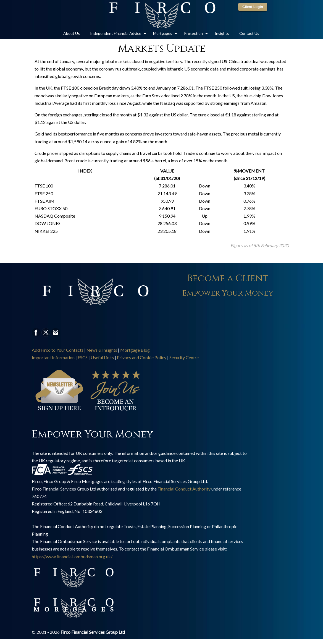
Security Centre (184, 357)
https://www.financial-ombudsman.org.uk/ (72, 556)
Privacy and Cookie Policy (141, 357)
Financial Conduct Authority (184, 488)
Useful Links (102, 357)
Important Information (53, 357)
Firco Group (161, 15)
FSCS (83, 357)
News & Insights (101, 350)
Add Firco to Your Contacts (57, 350)
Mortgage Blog (135, 350)
